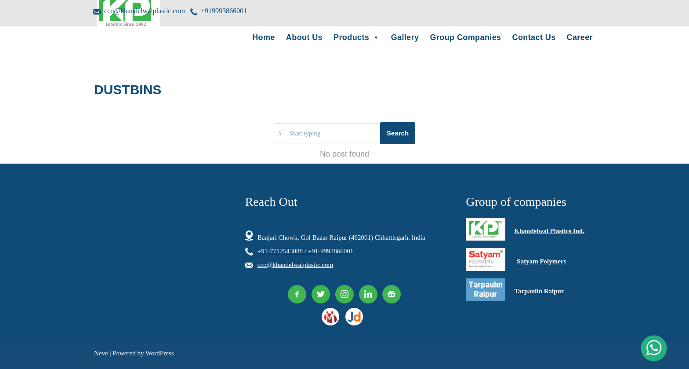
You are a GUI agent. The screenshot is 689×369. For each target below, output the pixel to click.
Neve (101, 353)
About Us (304, 37)
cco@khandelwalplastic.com (139, 11)
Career (580, 37)
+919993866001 (218, 11)
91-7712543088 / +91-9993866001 (307, 251)
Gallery (405, 37)
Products (357, 37)
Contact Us (534, 37)
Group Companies (465, 37)
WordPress (159, 353)
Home (263, 37)
